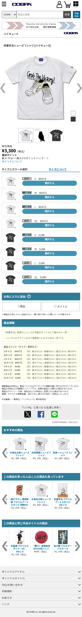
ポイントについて (12, 161)
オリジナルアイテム (13, 571)
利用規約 (7, 591)
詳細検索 (76, 15)
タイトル (60, 306)
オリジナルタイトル (13, 578)
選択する (49, 183)
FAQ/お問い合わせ (12, 585)
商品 (21, 306)
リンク (5, 604)
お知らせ (7, 597)
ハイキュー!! (11, 34)
